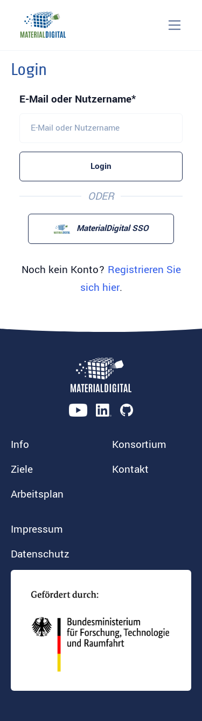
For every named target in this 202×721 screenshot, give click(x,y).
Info (20, 444)
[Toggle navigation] (175, 25)
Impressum (37, 529)
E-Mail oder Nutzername (75, 99)
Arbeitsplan (37, 494)
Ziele (22, 469)
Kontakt (130, 469)
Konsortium (139, 444)
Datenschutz (40, 554)
